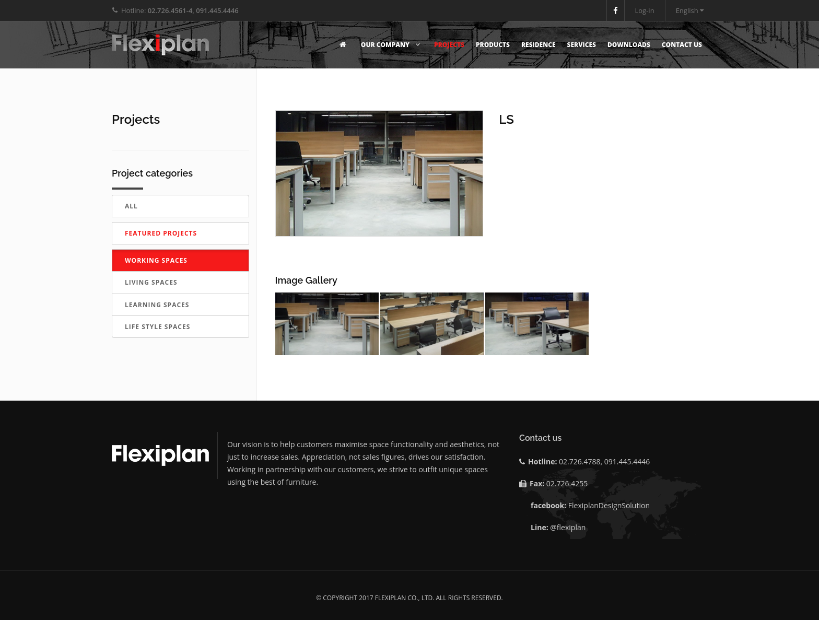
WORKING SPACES (156, 260)
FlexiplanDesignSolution (609, 505)
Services (581, 44)
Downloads (628, 44)
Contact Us (682, 44)
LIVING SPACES (151, 282)
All (131, 206)
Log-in (644, 10)
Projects (449, 44)
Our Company (392, 44)
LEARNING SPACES (157, 304)
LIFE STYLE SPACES (157, 326)
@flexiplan (568, 527)
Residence (538, 44)
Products (493, 44)
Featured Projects (161, 233)
